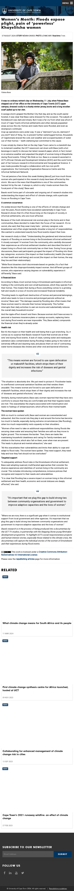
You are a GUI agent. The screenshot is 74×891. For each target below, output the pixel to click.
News (5, 577)
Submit (62, 854)
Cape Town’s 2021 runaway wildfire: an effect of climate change (35, 817)
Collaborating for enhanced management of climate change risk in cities (33, 753)
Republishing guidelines (58, 889)
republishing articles (25, 559)
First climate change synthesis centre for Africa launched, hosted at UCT (35, 689)
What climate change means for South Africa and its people (37, 623)
